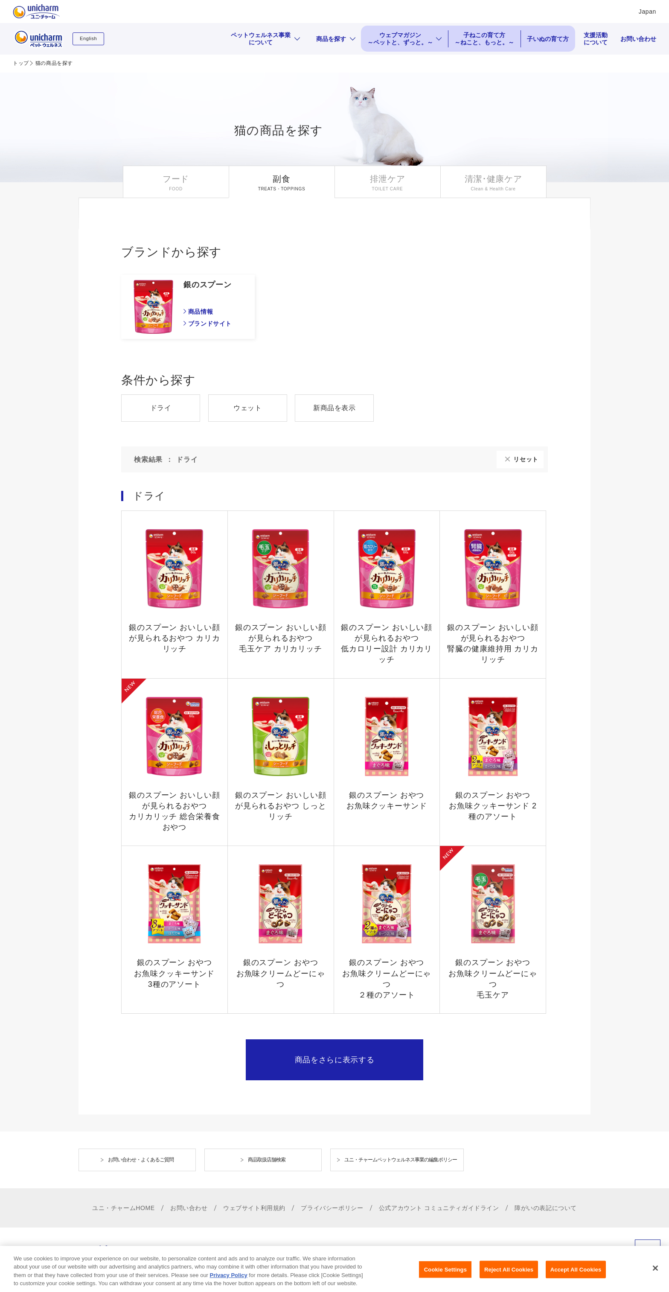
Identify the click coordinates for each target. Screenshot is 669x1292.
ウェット (247, 407)
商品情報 (200, 311)
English (88, 38)
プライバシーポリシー (332, 1208)
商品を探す (331, 38)
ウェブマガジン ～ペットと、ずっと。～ (400, 39)
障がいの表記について (546, 1208)
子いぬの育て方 (548, 38)
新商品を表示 (334, 407)
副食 (281, 179)
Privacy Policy (228, 1282)
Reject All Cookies (508, 1277)
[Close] (655, 1275)
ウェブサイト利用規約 (254, 1208)
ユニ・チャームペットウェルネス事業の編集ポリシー (400, 1160)
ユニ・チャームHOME (123, 1208)
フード (176, 179)
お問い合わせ (638, 38)
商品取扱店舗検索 (266, 1160)
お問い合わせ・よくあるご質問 (141, 1160)
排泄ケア (387, 179)
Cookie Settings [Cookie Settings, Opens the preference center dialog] (445, 1277)
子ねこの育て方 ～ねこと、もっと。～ (484, 39)
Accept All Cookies (576, 1277)
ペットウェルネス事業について (261, 39)
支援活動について (596, 39)
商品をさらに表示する (335, 1060)
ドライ (161, 407)
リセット (525, 459)
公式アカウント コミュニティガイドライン (439, 1208)
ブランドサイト (210, 323)
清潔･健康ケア (493, 179)
